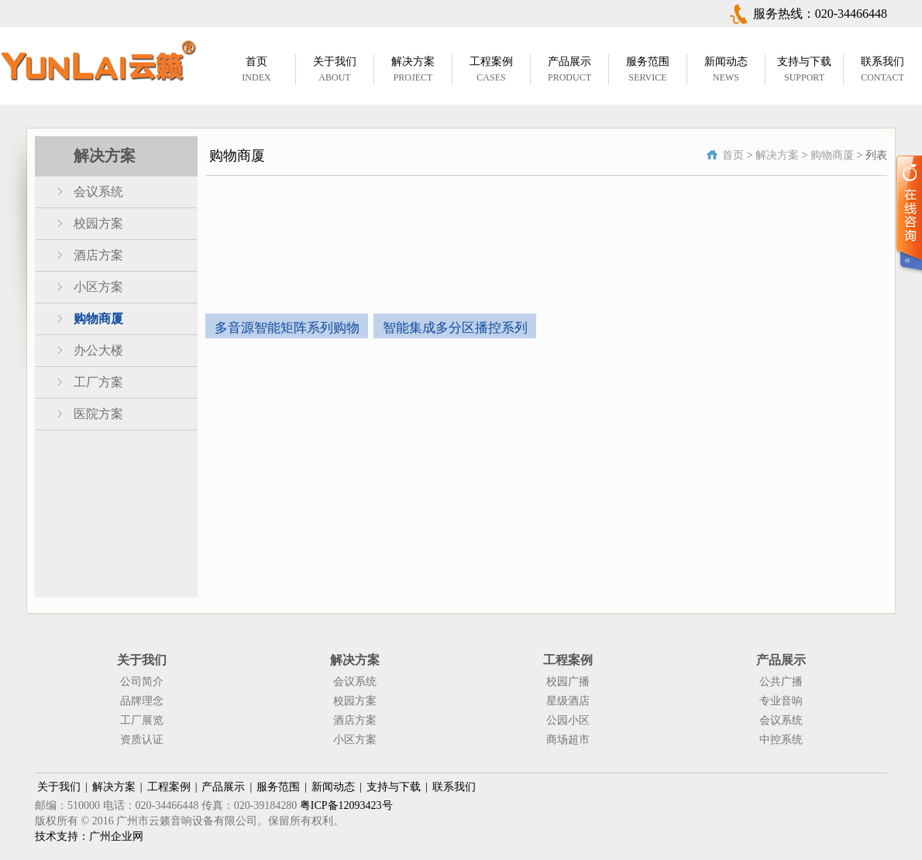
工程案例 (169, 787)
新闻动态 (333, 787)
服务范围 (278, 787)
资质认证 (141, 739)
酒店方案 (98, 255)
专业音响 (781, 701)
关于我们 (59, 787)
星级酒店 (568, 701)
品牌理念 (141, 701)
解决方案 (777, 155)
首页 (733, 155)
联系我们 (454, 787)
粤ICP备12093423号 (346, 805)
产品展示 (223, 787)
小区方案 (98, 286)
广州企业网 (116, 836)
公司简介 (141, 681)
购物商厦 (98, 318)
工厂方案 (98, 382)
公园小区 (568, 720)
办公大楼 (98, 350)
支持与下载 (393, 787)
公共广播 (781, 681)
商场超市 (568, 739)
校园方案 (98, 223)
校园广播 (568, 681)
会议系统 (98, 191)
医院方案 (98, 413)
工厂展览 (141, 720)
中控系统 (781, 739)
